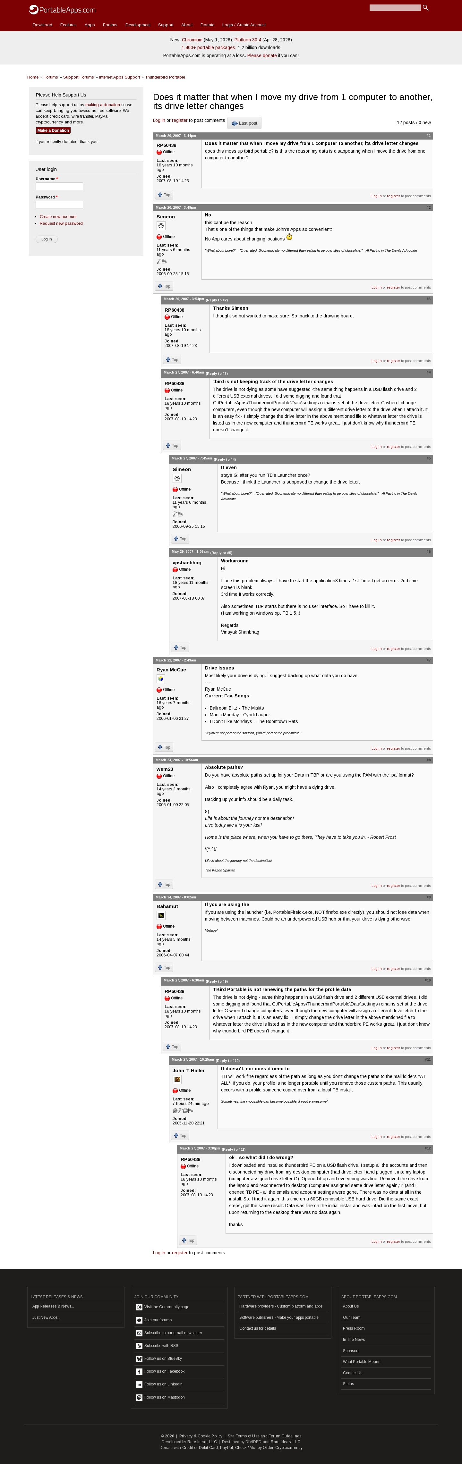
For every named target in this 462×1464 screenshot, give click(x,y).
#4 (429, 372)
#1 (429, 136)
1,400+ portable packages (208, 47)
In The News (354, 1339)
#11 (428, 1059)
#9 (429, 897)
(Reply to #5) (221, 553)
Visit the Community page (162, 1307)
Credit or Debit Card (200, 1447)
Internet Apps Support (119, 77)
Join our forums (154, 1320)
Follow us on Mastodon (160, 1397)
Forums (110, 24)
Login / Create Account (244, 24)
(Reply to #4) (225, 459)
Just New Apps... (46, 1317)
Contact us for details (257, 1328)
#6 (429, 551)
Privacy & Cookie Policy (201, 1436)
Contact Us (352, 1373)
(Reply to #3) (217, 373)
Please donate (262, 55)
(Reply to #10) (228, 1061)
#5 (429, 458)
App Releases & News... (53, 1306)
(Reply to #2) (217, 300)
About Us (351, 1306)
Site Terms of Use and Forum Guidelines (265, 1436)
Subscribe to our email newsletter (169, 1333)
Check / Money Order (254, 1447)
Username (47, 179)
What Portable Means (361, 1361)
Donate (207, 24)
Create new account (58, 216)
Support (165, 24)
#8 (429, 760)
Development (137, 24)
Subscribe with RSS (157, 1346)
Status (348, 1384)
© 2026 (167, 1436)
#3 (429, 299)
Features (68, 24)
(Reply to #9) (217, 981)
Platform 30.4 (248, 39)
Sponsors (351, 1351)
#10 (428, 980)
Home (32, 77)
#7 (429, 660)
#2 (429, 207)
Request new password (61, 223)
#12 (428, 1148)
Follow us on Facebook (160, 1371)
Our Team (352, 1317)
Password (46, 197)
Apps (90, 24)
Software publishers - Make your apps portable (279, 1317)
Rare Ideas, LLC (202, 1442)
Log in (159, 120)
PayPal (226, 1447)
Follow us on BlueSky (159, 1359)
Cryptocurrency (289, 1447)
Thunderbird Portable (165, 77)
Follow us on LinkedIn (159, 1384)
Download (42, 24)
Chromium (192, 39)
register (180, 120)
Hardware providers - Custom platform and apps (280, 1306)
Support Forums (78, 77)
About (187, 24)
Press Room (354, 1328)
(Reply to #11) (233, 1149)
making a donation (102, 104)
